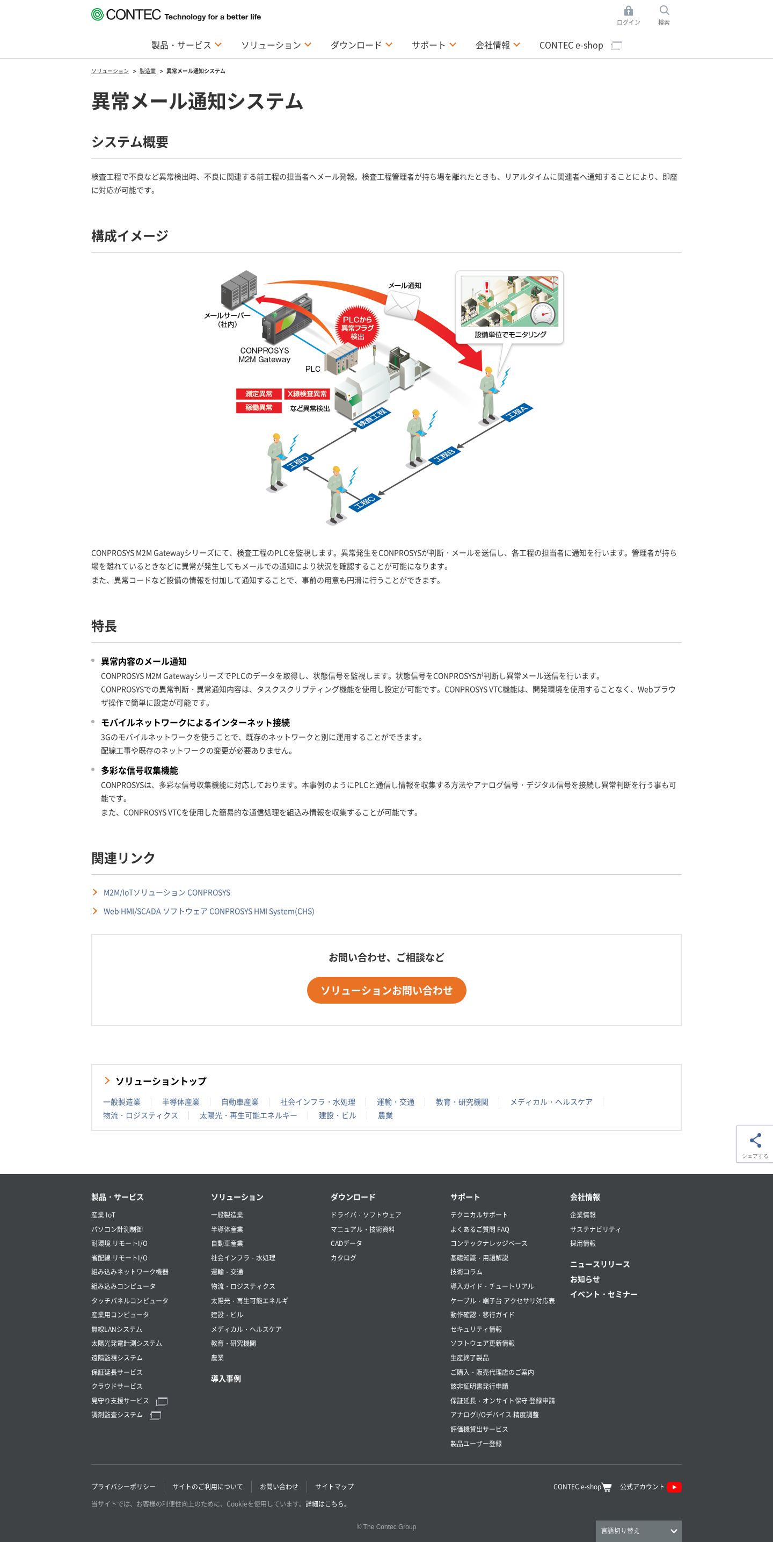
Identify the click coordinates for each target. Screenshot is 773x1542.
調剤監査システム (126, 1414)
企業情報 (583, 1214)
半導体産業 (181, 1101)
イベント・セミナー (604, 1293)
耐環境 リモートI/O (119, 1243)
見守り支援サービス (129, 1400)
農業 (385, 1114)
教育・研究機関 (462, 1101)
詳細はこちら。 (328, 1503)
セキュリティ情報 (476, 1329)
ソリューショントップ (161, 1080)
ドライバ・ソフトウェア (366, 1214)
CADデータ (346, 1243)
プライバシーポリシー (123, 1486)
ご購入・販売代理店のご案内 (492, 1372)
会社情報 (585, 1196)
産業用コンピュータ (120, 1314)
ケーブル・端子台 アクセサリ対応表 (502, 1300)
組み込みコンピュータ (123, 1286)
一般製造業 (122, 1101)
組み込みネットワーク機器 (130, 1271)
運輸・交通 (395, 1101)
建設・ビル (337, 1114)
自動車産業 (240, 1101)
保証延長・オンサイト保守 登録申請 (502, 1400)
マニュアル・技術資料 (363, 1229)
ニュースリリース (600, 1263)
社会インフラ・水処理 (317, 1101)
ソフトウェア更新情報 (482, 1343)
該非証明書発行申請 (479, 1385)
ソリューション (237, 1196)
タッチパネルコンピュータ (130, 1300)
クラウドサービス (117, 1385)
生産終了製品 (469, 1357)
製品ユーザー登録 (476, 1443)
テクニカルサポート (479, 1214)
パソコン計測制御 (117, 1229)
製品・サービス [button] (186, 44)
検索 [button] (670, 15)
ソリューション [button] (276, 44)
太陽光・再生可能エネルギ (249, 1300)
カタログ (343, 1257)
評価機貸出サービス (479, 1428)
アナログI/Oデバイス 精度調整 (494, 1414)
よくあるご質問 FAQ (479, 1229)
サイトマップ (334, 1486)
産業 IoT (103, 1214)
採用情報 (583, 1243)
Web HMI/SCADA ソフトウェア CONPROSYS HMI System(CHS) (209, 910)
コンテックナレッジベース (489, 1243)
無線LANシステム (116, 1329)
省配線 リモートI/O (119, 1257)
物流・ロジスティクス (140, 1114)
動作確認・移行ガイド (482, 1314)
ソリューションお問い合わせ (386, 990)
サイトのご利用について (207, 1486)
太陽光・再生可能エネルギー (248, 1114)
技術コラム (466, 1271)
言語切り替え (620, 1530)
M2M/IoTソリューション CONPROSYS (167, 892)
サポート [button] (434, 44)
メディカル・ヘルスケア (551, 1101)
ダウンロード (353, 1196)
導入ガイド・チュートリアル (492, 1286)
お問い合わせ (279, 1486)
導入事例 (226, 1378)
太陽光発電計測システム (126, 1343)
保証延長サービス (117, 1372)
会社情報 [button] (498, 44)
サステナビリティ (596, 1229)
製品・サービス (117, 1196)
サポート (465, 1196)
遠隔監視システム (117, 1357)
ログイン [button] (631, 15)
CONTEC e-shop (580, 44)
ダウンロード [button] (362, 44)
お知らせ (585, 1278)
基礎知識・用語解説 (479, 1257)
